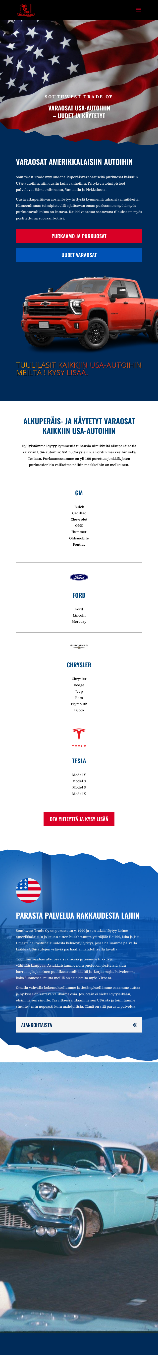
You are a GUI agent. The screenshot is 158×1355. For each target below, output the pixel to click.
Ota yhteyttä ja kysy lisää (79, 819)
